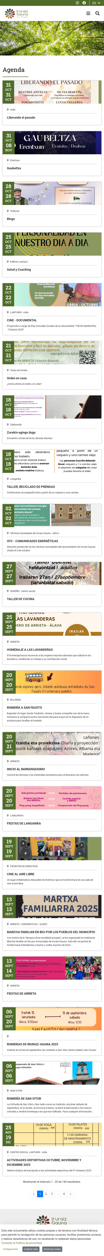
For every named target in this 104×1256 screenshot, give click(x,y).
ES (96, 3)
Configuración (10, 1249)
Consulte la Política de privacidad (21, 1243)
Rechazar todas (52, 1249)
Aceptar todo (31, 1249)
